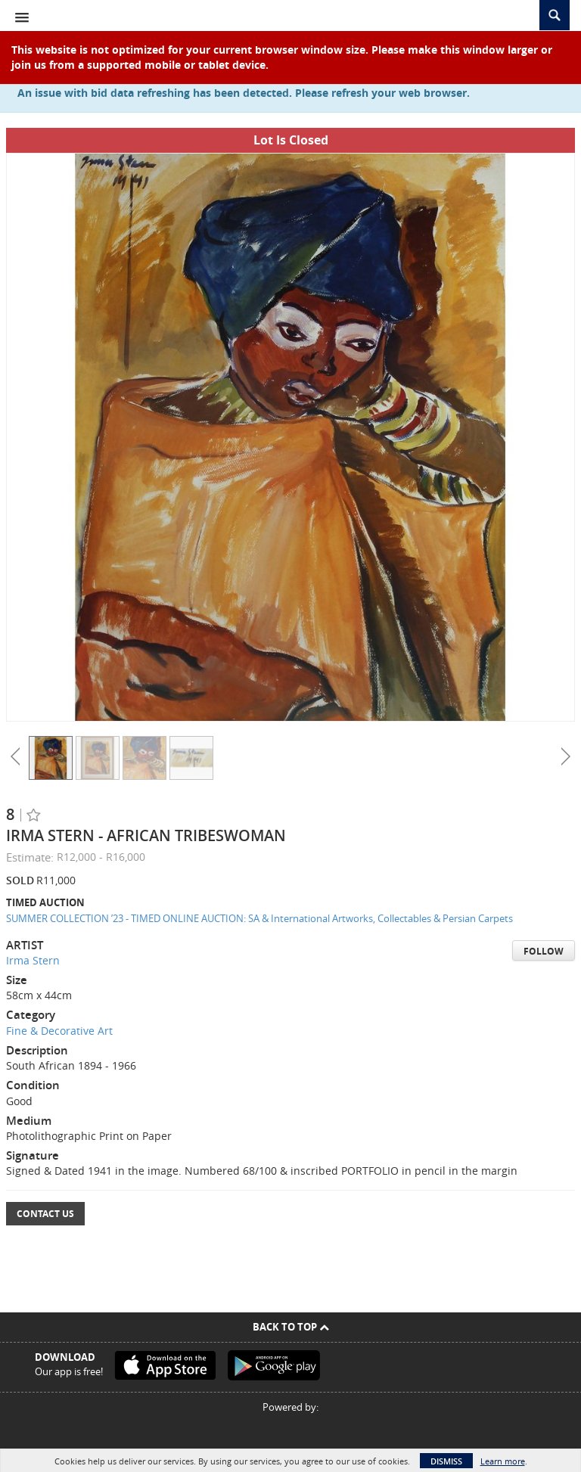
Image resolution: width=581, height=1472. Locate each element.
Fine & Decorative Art (59, 1030)
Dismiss (446, 1461)
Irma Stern (33, 960)
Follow (544, 951)
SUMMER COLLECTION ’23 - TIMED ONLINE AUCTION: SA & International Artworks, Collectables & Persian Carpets (259, 918)
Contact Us (45, 1213)
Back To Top (291, 1327)
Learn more (502, 1461)
